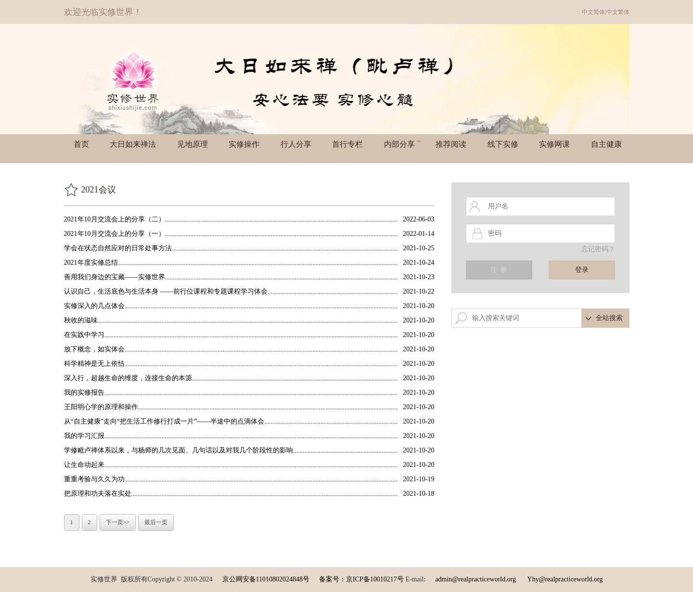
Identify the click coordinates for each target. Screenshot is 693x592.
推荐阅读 (451, 144)
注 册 (498, 269)
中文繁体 (617, 12)
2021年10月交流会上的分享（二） (114, 219)
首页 (81, 144)
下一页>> (118, 522)
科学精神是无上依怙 (94, 363)
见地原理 (192, 144)
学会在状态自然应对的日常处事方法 (118, 248)
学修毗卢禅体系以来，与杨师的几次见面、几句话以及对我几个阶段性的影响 (178, 450)
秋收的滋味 (81, 320)
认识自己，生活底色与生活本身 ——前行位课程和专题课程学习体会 (166, 291)
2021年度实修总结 (91, 262)
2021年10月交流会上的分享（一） (114, 233)
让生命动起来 (84, 464)
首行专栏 (347, 144)
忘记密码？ (598, 249)
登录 (582, 269)
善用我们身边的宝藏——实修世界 (114, 277)
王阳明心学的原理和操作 (101, 407)
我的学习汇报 (84, 435)
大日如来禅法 (133, 144)
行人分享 (296, 144)
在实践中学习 (84, 334)
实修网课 (554, 144)
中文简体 (593, 12)
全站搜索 (609, 318)
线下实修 (503, 144)
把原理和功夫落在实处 (97, 493)
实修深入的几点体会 (94, 305)
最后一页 (155, 522)
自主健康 (606, 144)
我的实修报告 (84, 392)
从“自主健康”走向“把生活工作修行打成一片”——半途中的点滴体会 (164, 421)
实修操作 (244, 144)
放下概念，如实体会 (94, 349)
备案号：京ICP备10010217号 (361, 579)
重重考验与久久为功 (94, 479)
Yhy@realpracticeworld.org (565, 579)
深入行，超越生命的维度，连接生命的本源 (128, 378)
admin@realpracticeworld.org (475, 579)
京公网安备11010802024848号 (265, 579)
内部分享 (402, 144)
